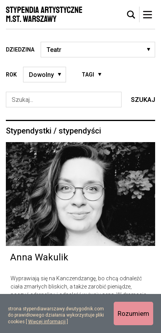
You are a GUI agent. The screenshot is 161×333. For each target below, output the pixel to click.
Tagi (88, 74)
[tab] (131, 15)
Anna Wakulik (39, 257)
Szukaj (143, 99)
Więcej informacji (47, 321)
